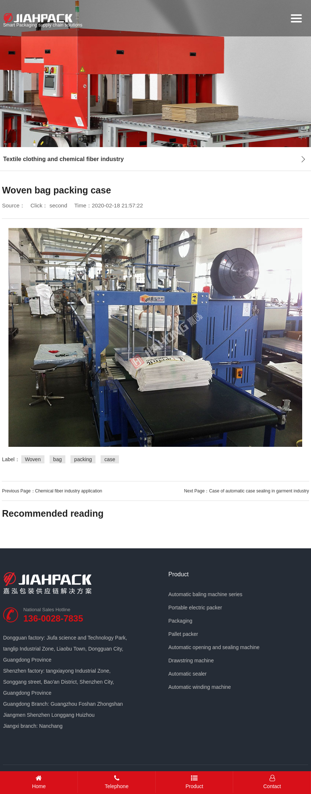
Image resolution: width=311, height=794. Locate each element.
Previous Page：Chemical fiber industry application (52, 491)
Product (178, 574)
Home (39, 782)
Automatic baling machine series (205, 594)
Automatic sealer (187, 674)
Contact (272, 782)
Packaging (180, 621)
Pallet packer (183, 634)
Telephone (117, 782)
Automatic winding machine (199, 687)
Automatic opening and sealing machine (213, 647)
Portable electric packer (195, 607)
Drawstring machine (191, 660)
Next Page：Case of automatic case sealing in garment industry (246, 491)
